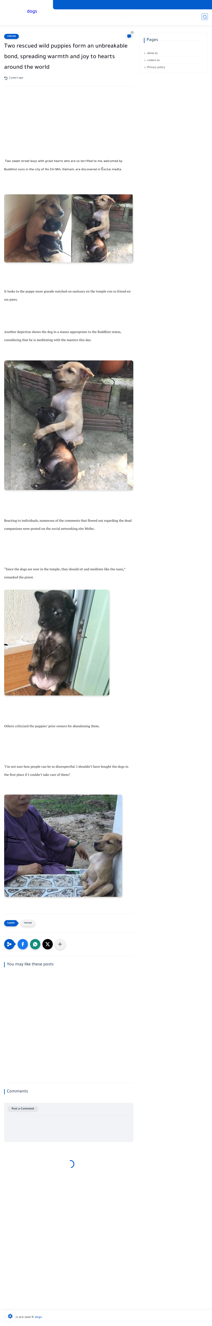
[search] (205, 17)
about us (152, 53)
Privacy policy (156, 67)
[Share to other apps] (60, 944)
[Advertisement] (68, 126)
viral (98, 16)
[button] (23, 944)
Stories (110, 16)
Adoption (125, 16)
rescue (71, 16)
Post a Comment (23, 1109)
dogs (32, 12)
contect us (153, 60)
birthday (86, 16)
